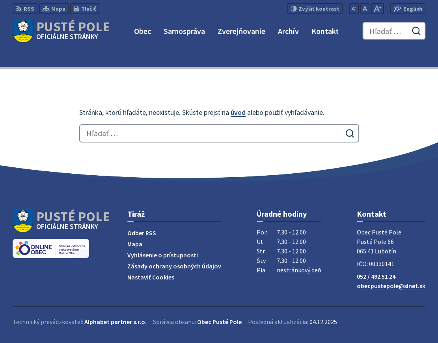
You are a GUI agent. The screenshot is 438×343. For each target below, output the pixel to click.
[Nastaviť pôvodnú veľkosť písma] (364, 8)
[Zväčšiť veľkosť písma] (377, 8)
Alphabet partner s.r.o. (115, 322)
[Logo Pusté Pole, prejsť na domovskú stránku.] (61, 31)
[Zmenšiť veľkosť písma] (354, 8)
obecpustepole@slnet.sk (391, 286)
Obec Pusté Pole (219, 322)
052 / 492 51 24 (376, 276)
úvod (238, 112)
